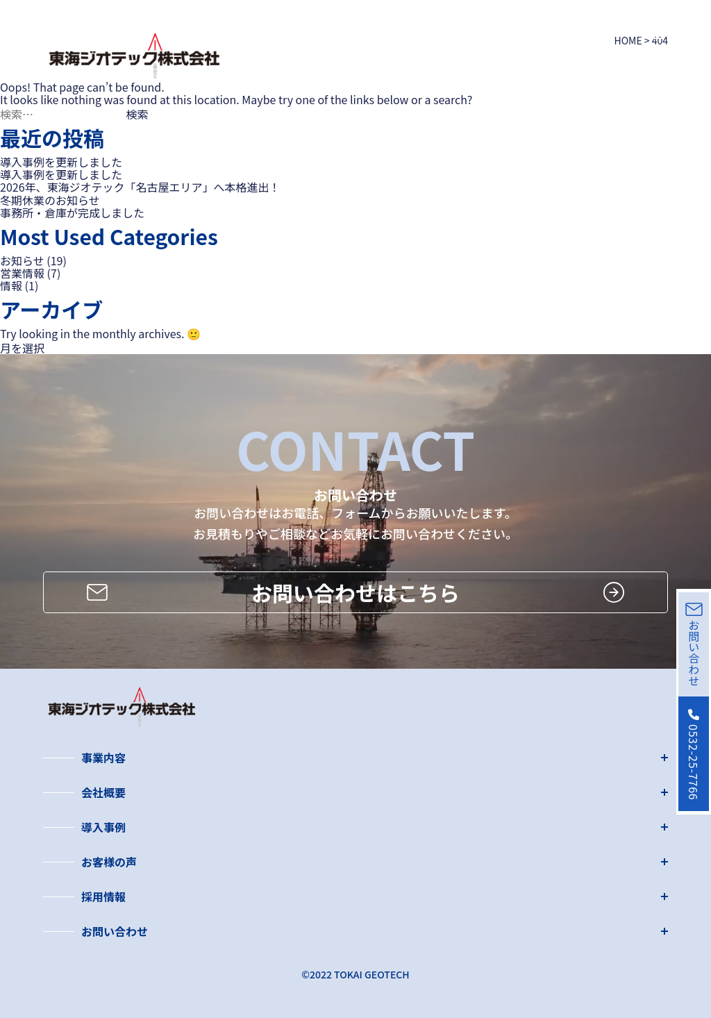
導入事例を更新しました (61, 161)
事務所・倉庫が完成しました (72, 212)
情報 (11, 285)
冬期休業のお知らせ (50, 200)
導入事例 (103, 827)
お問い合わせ (114, 931)
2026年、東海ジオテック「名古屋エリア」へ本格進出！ (140, 186)
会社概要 (103, 792)
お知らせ (22, 260)
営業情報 (22, 273)
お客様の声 (109, 861)
